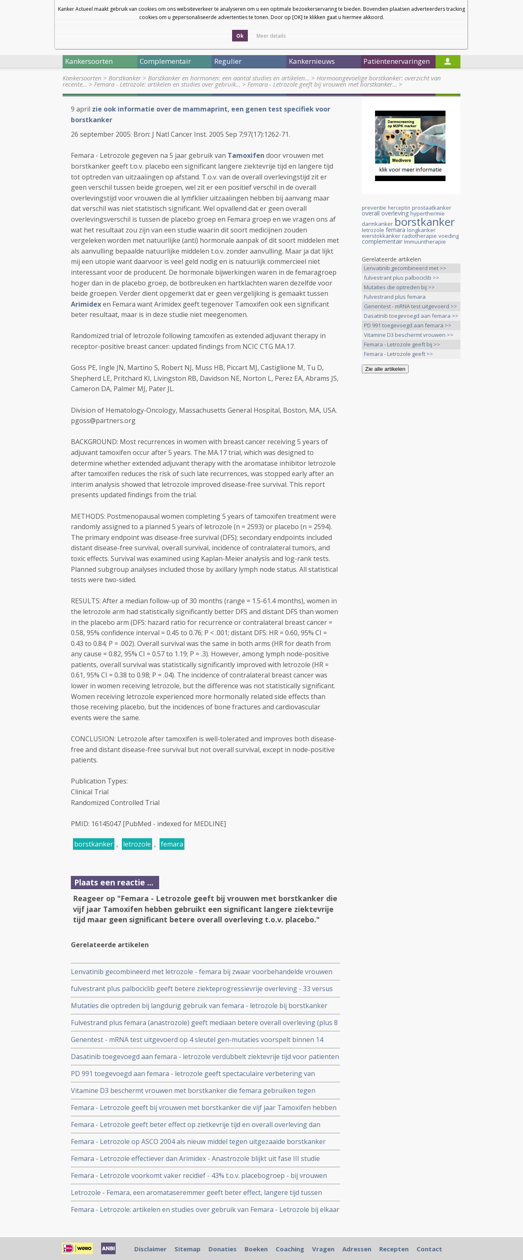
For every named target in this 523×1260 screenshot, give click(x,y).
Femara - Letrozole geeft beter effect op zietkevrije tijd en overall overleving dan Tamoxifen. (195, 1124)
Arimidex (86, 304)
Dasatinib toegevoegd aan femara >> (411, 315)
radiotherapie (419, 235)
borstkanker (93, 844)
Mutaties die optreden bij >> (399, 287)
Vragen (323, 1249)
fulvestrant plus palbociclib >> (401, 277)
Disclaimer (150, 1249)
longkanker (421, 230)
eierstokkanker (381, 235)
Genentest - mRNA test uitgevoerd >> (410, 306)
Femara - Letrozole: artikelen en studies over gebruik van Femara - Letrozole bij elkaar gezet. (205, 1209)
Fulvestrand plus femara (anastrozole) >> (395, 297)
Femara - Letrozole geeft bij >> (402, 344)
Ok (240, 35)
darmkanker (377, 223)
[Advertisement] (411, 510)
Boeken (256, 1249)
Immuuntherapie (425, 241)
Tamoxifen (246, 155)
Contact (429, 1249)
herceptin (399, 207)
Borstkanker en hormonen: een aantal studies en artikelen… (229, 78)
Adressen (356, 1249)
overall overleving (385, 213)
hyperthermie (427, 213)
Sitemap (187, 1249)
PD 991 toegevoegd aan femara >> (407, 325)
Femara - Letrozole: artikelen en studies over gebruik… (167, 84)
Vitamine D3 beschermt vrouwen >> (408, 335)
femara (172, 844)
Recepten (394, 1249)
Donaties (222, 1249)
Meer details (271, 35)
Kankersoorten (82, 78)
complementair (382, 241)
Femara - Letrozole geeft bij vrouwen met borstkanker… (322, 84)
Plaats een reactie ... (113, 882)
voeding (448, 235)
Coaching (290, 1249)
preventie (374, 207)
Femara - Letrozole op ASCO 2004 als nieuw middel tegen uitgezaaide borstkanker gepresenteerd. (198, 1141)
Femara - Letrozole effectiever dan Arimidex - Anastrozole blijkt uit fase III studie (195, 1158)
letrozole (137, 844)
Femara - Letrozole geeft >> (398, 354)
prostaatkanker (431, 207)
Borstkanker (125, 78)
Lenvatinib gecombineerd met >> (405, 268)
